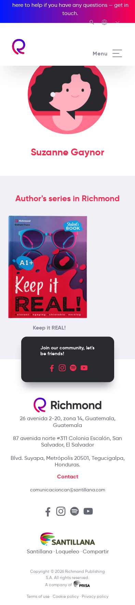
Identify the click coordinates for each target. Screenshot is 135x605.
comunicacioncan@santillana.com (67, 490)
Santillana (39, 551)
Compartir (96, 551)
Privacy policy (95, 596)
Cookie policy (66, 596)
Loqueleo (67, 551)
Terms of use (38, 596)
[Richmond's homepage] (39, 46)
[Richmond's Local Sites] (111, 23)
